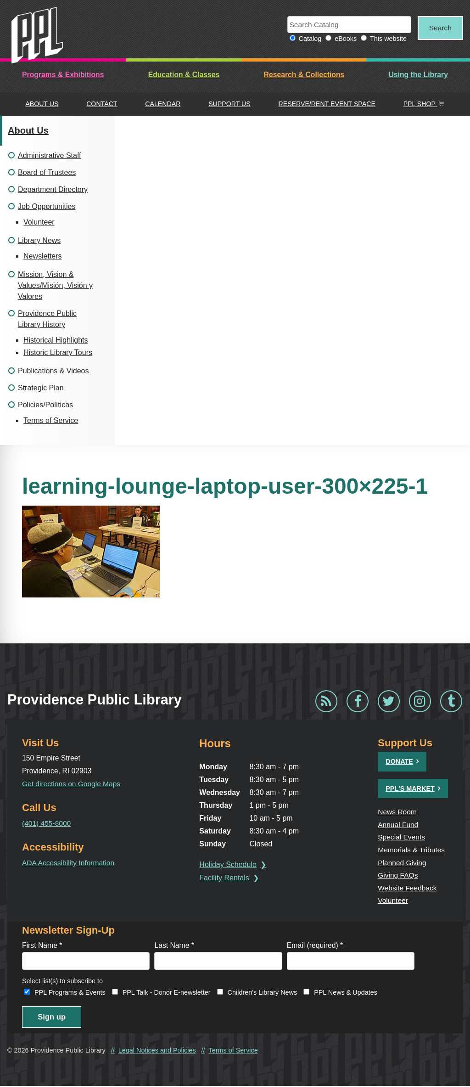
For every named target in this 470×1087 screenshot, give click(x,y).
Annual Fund (398, 824)
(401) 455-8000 (47, 823)
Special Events (401, 837)
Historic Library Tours (57, 352)
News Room (397, 812)
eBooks (343, 39)
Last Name (174, 946)
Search (439, 28)
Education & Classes (184, 75)
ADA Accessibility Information (69, 863)
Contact (101, 104)
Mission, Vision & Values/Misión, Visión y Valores (55, 285)
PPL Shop (423, 104)
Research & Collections (304, 75)
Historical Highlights (55, 340)
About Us (41, 104)
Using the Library (418, 75)
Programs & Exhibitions (63, 75)
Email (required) (315, 946)
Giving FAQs (398, 875)
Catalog (307, 39)
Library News (39, 240)
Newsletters (42, 256)
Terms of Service (50, 420)
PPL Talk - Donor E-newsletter (167, 993)
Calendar (162, 104)
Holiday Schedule (228, 865)
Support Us (229, 104)
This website (386, 39)
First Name (42, 946)
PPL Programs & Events (70, 993)
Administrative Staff (49, 155)
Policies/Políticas (45, 405)
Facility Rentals (225, 878)
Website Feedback (407, 888)
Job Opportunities (46, 206)
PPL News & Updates (345, 993)
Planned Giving (402, 863)
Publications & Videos (53, 371)
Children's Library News (262, 993)
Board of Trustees (47, 172)
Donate (399, 762)
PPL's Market (410, 788)
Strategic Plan (41, 388)
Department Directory (53, 189)
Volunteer (39, 222)
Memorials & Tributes (412, 850)
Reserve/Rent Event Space (326, 104)
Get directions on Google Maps (72, 784)
